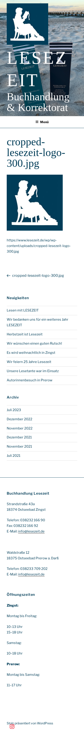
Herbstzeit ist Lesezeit (25, 334)
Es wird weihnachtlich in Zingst (31, 353)
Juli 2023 (14, 410)
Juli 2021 (13, 456)
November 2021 (19, 446)
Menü (42, 122)
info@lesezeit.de (31, 531)
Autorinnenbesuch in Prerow (29, 380)
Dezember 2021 (19, 437)
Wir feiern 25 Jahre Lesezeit (29, 362)
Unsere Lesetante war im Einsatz (33, 371)
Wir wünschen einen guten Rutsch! (34, 343)
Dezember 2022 (19, 419)
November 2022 (19, 428)
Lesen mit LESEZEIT (23, 310)
